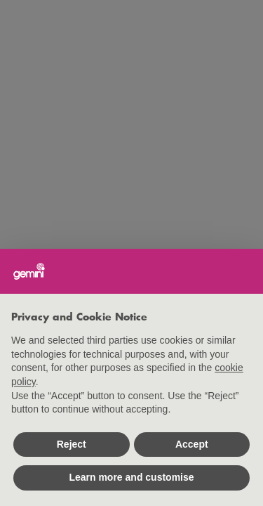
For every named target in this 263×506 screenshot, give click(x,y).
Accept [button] (191, 444)
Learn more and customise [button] (131, 477)
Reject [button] (71, 444)
